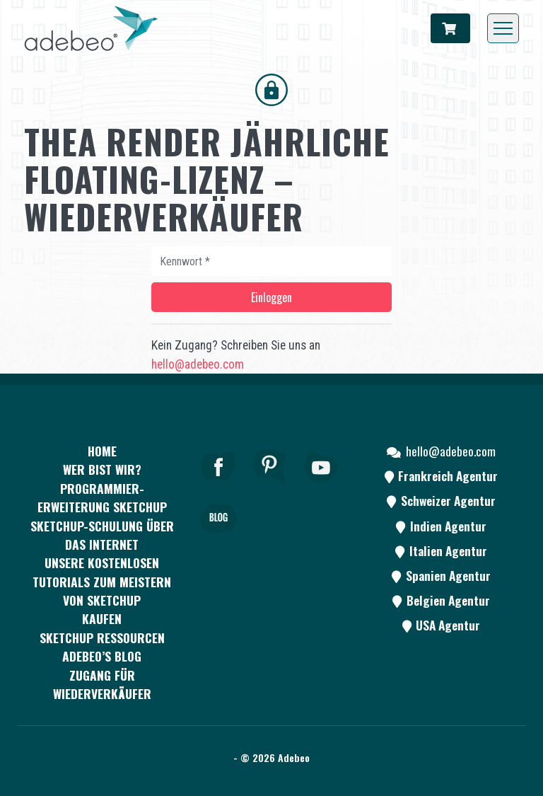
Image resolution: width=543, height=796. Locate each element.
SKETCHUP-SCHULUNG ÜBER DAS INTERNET (102, 535)
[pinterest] (270, 485)
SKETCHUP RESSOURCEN (102, 637)
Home (102, 451)
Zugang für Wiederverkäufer (102, 684)
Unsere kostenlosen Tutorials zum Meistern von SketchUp (102, 581)
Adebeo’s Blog (101, 656)
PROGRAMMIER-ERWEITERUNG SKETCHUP (102, 497)
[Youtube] (321, 485)
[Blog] (218, 538)
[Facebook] (218, 485)
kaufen (102, 618)
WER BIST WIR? (102, 469)
